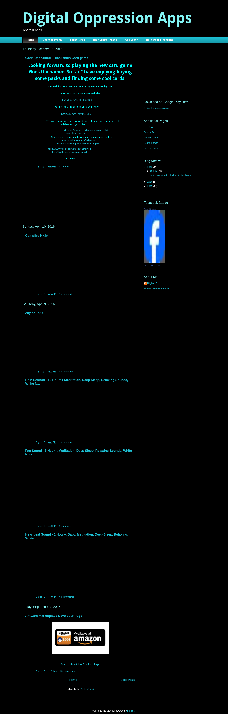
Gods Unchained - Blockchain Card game (56, 58)
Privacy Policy (151, 148)
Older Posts (128, 676)
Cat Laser (131, 39)
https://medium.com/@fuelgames (78, 136)
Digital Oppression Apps (156, 108)
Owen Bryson (150, 209)
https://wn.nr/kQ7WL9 (77, 100)
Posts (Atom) (87, 685)
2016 (150, 181)
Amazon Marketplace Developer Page (53, 612)
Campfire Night (36, 232)
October (154, 171)
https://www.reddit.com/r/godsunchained (69, 145)
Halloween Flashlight (159, 39)
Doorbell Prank (52, 39)
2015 (150, 186)
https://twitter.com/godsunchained (69, 148)
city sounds (34, 309)
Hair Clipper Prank (105, 39)
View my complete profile (156, 288)
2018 (150, 167)
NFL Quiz (148, 127)
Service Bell (150, 132)
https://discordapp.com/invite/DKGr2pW (78, 140)
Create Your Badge (152, 265)
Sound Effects (151, 143)
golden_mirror (151, 137)
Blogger (131, 707)
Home (30, 39)
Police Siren (77, 39)
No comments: (66, 290)
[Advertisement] (80, 191)
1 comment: (65, 162)
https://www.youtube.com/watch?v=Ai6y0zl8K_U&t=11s (86, 130)
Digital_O (152, 283)
